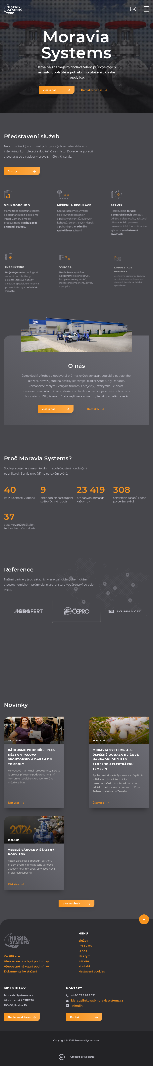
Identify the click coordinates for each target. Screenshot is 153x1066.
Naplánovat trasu (22, 1017)
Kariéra (83, 961)
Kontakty (93, 409)
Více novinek (76, 903)
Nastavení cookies (91, 971)
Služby (22, 171)
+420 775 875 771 (80, 995)
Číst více (14, 802)
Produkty (85, 945)
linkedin (74, 1005)
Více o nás (57, 90)
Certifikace (12, 956)
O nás (82, 951)
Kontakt (84, 966)
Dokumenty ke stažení (20, 971)
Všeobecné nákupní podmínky (26, 966)
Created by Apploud (76, 1057)
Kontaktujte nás (91, 90)
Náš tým (84, 956)
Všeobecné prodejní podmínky (26, 961)
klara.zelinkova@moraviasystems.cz (94, 1000)
